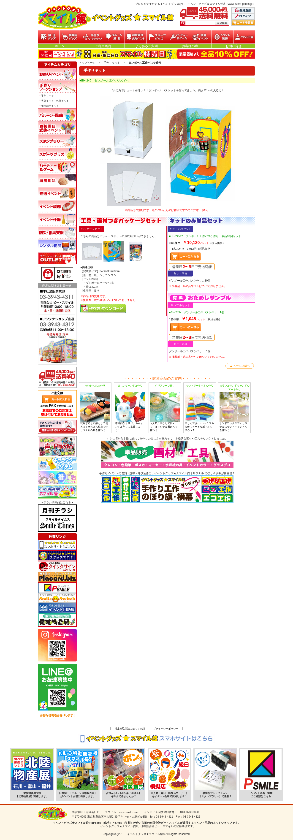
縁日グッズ (48, 36)
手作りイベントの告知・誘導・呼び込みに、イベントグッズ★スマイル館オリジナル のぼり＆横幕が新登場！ (167, 487)
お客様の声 (190, 46)
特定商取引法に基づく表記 (130, 728)
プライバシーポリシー (165, 728)
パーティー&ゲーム (179, 36)
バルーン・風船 (114, 36)
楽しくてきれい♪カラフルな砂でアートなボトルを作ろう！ (199, 407)
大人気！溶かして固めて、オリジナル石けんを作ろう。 (165, 407)
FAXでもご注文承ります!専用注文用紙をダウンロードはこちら (57, 427)
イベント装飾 (222, 36)
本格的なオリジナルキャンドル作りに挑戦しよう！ (130, 407)
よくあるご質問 (146, 46)
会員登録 (243, 11)
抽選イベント (201, 36)
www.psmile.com (128, 812)
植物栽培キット (50, 105)
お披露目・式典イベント (135, 36)
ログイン (243, 16)
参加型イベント (92, 36)
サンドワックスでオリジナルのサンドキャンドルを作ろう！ (234, 407)
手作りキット (112, 62)
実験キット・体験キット (55, 100)
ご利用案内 (103, 46)
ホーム (59, 46)
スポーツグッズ (157, 36)
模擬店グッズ (70, 36)
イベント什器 (244, 36)
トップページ (87, 62)
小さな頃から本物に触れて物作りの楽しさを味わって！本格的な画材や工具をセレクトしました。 (167, 452)
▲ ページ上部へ (240, 365)
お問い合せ (233, 46)
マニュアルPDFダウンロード (103, 308)
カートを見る (243, 22)
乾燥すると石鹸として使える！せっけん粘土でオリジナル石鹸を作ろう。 (95, 407)
